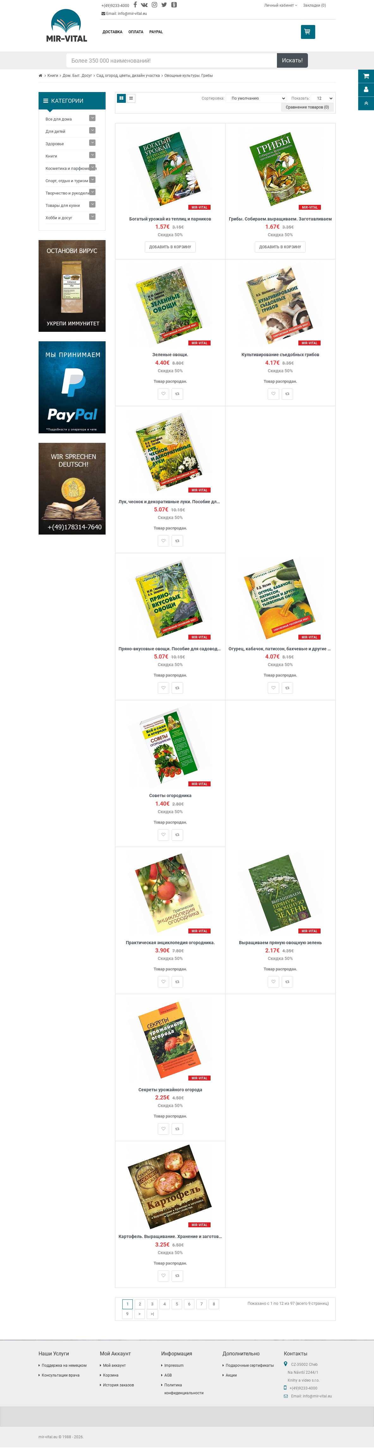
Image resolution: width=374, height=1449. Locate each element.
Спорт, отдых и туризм (67, 180)
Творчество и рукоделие (69, 193)
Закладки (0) (314, 5)
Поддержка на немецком (64, 1367)
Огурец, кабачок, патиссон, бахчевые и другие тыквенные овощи (280, 649)
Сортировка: (213, 98)
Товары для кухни (63, 205)
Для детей (55, 131)
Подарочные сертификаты (250, 1367)
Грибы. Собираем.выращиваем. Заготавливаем (280, 219)
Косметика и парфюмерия (71, 168)
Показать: (300, 98)
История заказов (118, 1386)
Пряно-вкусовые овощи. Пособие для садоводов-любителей (170, 649)
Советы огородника (170, 797)
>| (152, 1315)
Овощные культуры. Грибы (188, 75)
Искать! (292, 60)
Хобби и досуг (59, 217)
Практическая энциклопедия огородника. (170, 944)
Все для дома (59, 119)
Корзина (111, 1377)
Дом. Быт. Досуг (77, 75)
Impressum (174, 1367)
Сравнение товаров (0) (307, 107)
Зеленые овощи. (170, 355)
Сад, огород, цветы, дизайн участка (128, 75)
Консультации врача (61, 1377)
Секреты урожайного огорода (170, 1091)
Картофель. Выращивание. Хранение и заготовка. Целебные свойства (170, 1238)
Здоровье (55, 143)
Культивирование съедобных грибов (280, 355)
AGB (168, 1377)
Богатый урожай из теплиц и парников (170, 219)
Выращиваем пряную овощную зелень (280, 944)
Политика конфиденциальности (184, 1390)
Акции (231, 1377)
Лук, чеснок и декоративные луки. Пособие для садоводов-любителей (170, 502)
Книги (52, 75)
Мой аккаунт (114, 1367)
